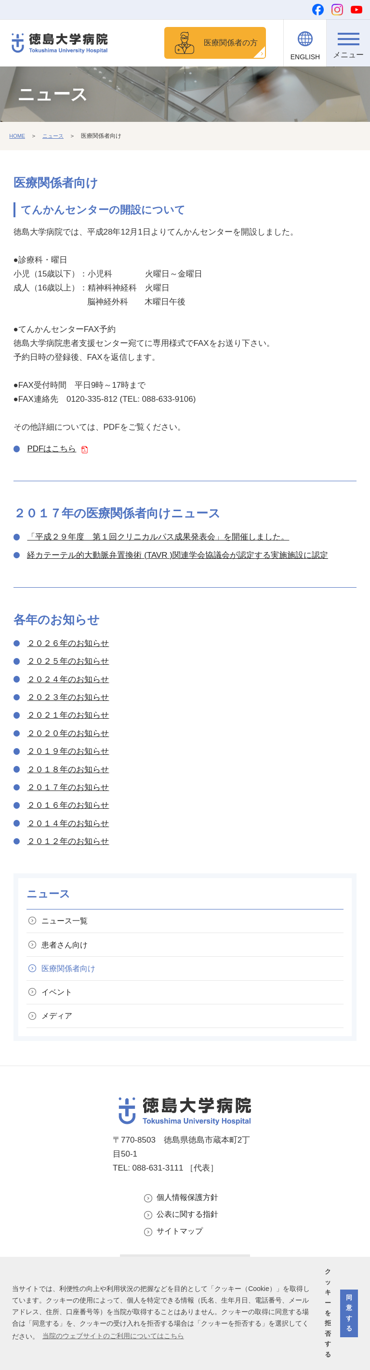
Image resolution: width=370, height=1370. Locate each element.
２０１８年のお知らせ (68, 771)
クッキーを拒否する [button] (328, 1312)
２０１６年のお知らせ (68, 806)
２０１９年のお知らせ (68, 752)
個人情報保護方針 (189, 1209)
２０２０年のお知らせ (68, 734)
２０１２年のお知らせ (68, 842)
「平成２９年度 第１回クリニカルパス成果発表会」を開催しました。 (158, 538)
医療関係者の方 (227, 43)
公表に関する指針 (189, 1228)
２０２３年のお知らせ (68, 698)
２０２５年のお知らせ (68, 662)
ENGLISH (305, 57)
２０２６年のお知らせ (68, 644)
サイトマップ (181, 1246)
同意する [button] (349, 1313)
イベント (59, 1000)
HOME (17, 137)
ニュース (55, 137)
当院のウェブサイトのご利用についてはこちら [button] (113, 1336)
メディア (59, 1026)
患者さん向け (67, 949)
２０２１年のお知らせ (68, 716)
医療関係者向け (71, 975)
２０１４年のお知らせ (68, 825)
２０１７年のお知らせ (68, 788)
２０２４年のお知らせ (68, 680)
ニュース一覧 (67, 923)
